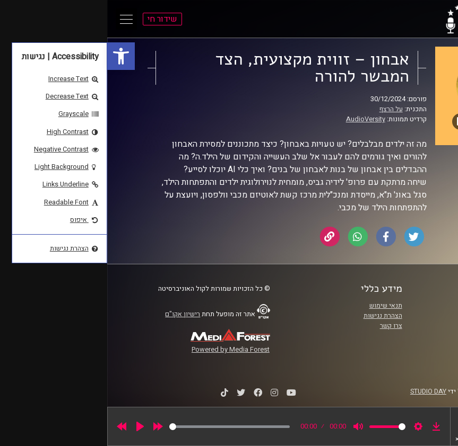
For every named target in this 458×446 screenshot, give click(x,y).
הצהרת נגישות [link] (275, 315)
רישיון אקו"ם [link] (75, 314)
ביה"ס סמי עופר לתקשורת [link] (391, 305)
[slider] (122, 427)
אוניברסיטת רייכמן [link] (401, 315)
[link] (14, 56)
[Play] (32, 426)
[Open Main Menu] (19, 19)
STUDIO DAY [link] (321, 391)
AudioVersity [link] (258, 119)
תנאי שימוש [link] (278, 305)
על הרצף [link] (284, 109)
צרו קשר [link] (284, 326)
